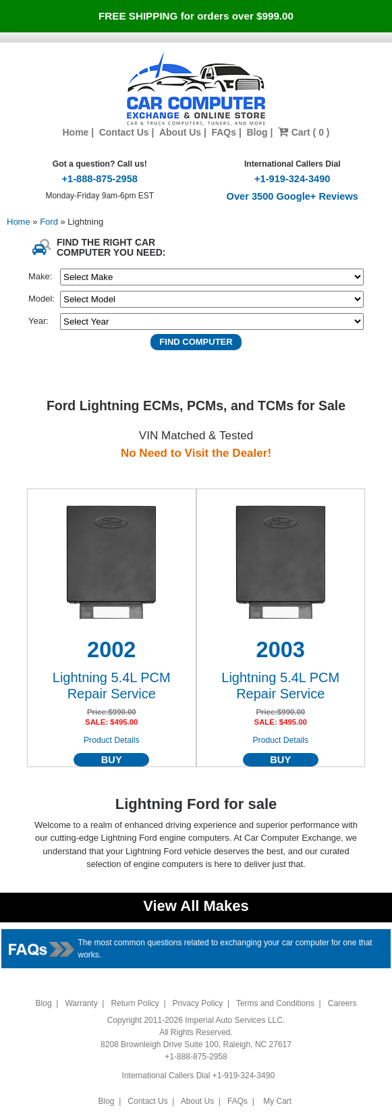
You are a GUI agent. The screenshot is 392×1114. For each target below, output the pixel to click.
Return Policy (135, 1003)
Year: (38, 321)
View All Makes (196, 905)
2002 (111, 650)
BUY (111, 759)
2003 (280, 650)
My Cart (277, 1101)
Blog (256, 132)
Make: (40, 276)
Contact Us (124, 132)
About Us (180, 132)
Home (75, 132)
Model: (41, 299)
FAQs (223, 132)
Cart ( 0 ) (304, 132)
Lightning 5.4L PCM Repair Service (112, 685)
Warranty (81, 1003)
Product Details (112, 740)
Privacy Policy (198, 1003)
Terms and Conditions (275, 1003)
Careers (342, 1003)
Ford (50, 222)
